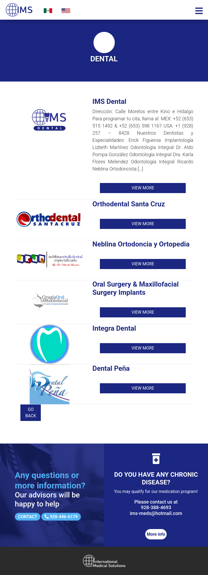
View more (142, 187)
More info (156, 534)
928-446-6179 (61, 516)
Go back (30, 412)
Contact (27, 516)
